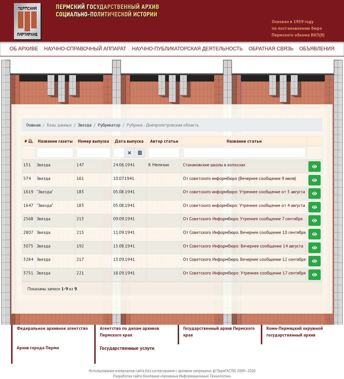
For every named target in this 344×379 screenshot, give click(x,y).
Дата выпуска (129, 141)
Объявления (316, 48)
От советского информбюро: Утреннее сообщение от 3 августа (244, 191)
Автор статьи (164, 141)
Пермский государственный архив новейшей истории (118, 21)
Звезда (84, 125)
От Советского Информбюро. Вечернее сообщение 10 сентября (244, 232)
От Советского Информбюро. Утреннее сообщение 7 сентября (243, 218)
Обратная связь (271, 48)
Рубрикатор (109, 125)
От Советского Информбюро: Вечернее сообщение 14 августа (243, 246)
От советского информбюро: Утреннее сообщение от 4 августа (244, 205)
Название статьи (244, 141)
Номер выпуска (93, 141)
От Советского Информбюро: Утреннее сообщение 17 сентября (244, 273)
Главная (33, 125)
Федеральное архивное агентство (52, 328)
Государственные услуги (127, 348)
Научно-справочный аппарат (85, 48)
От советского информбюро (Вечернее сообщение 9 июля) (239, 178)
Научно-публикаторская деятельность (187, 48)
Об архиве (23, 48)
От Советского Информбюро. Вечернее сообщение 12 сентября (244, 259)
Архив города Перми (38, 347)
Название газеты (55, 141)
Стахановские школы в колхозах (214, 164)
